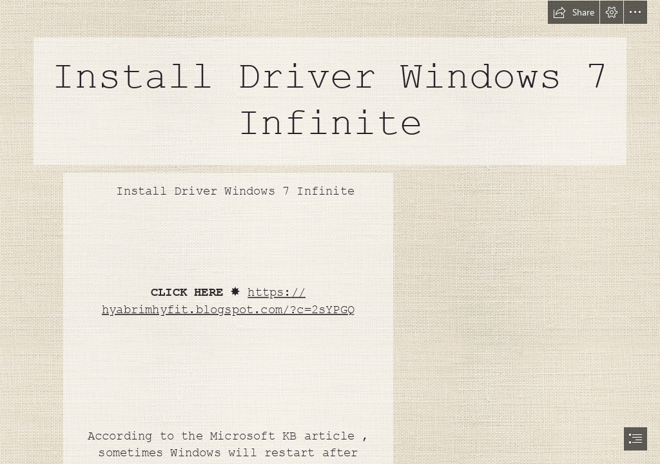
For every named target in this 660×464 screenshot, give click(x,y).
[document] (330, 232)
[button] (573, 12)
